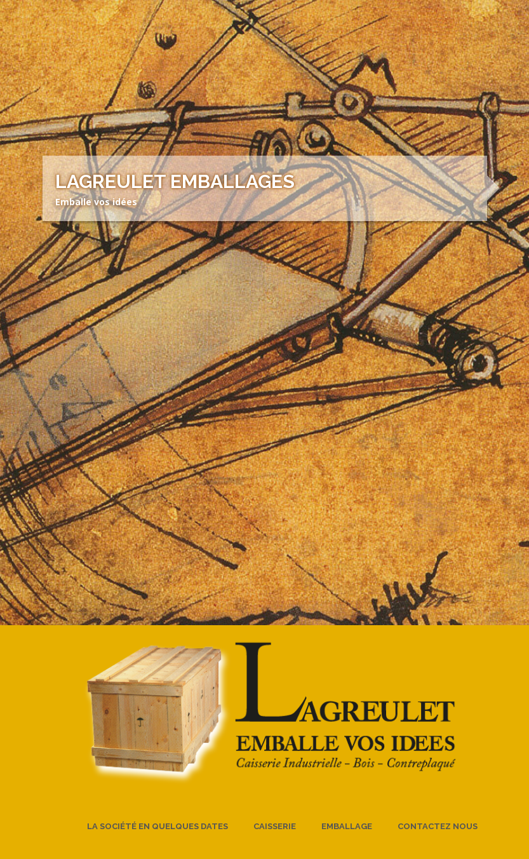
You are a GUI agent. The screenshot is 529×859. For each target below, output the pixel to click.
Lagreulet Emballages (175, 181)
